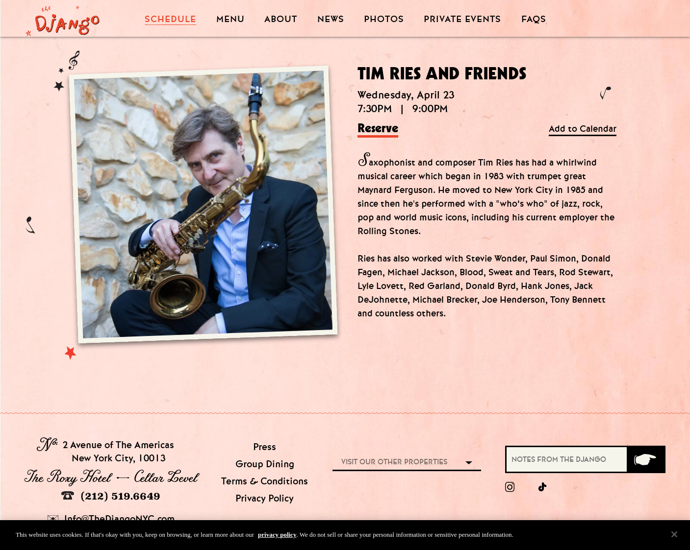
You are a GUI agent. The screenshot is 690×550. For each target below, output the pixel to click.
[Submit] (645, 459)
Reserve (378, 128)
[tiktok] (543, 487)
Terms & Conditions (264, 481)
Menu (230, 19)
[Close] (674, 538)
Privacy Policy (264, 498)
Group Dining (264, 464)
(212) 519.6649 (110, 496)
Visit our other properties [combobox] (394, 462)
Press (264, 447)
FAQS (533, 19)
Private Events (462, 19)
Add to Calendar (582, 129)
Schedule (170, 19)
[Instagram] (509, 487)
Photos (384, 19)
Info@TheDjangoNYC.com (111, 519)
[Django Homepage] (63, 18)
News (330, 19)
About (280, 19)
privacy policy (277, 538)
